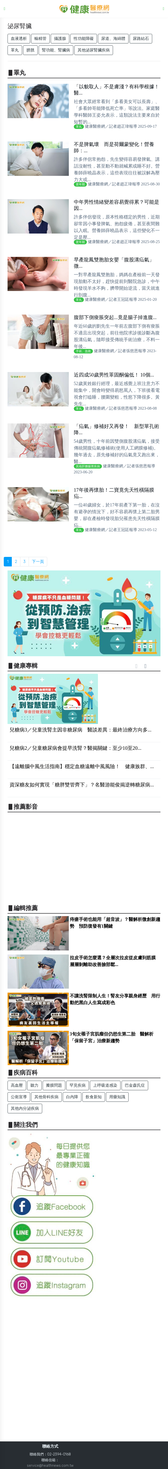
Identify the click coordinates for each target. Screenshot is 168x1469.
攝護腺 (60, 38)
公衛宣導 (19, 1096)
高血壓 (17, 1085)
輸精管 (40, 38)
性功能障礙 (84, 38)
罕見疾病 (78, 1085)
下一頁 (38, 561)
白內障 (72, 1096)
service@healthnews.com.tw (50, 1465)
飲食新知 (94, 1096)
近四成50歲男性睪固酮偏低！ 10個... (114, 375)
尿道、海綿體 (113, 38)
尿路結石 (141, 38)
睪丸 (15, 50)
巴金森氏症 (135, 1085)
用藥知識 (117, 1096)
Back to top (159, 1461)
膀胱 (30, 50)
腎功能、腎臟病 (56, 50)
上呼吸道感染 (105, 1085)
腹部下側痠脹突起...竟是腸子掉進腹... (115, 317)
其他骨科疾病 (46, 1096)
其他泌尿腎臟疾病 (94, 50)
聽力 (34, 1085)
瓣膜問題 (54, 1085)
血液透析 (19, 38)
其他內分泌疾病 (25, 1108)
